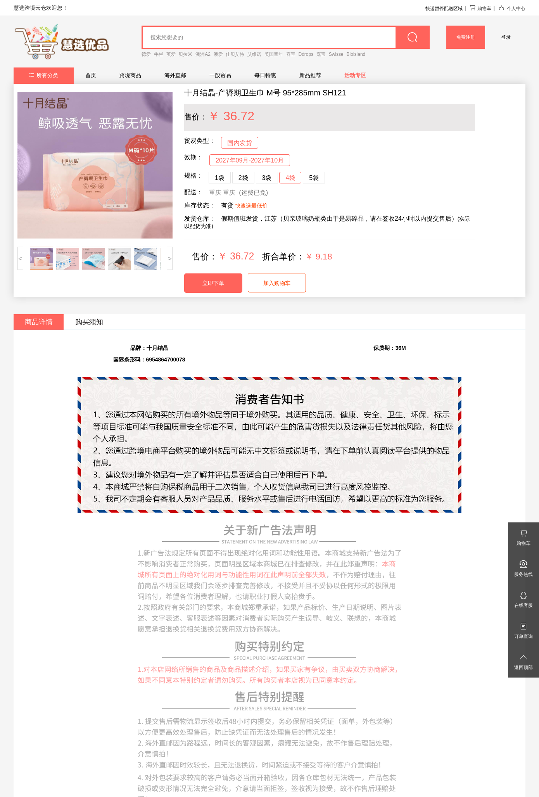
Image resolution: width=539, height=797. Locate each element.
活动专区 (355, 75)
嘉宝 (321, 54)
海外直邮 (175, 75)
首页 (90, 75)
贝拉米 (185, 54)
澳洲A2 (203, 54)
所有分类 (43, 75)
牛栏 (158, 54)
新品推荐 (310, 75)
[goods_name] (286, 37)
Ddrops (306, 54)
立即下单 (213, 283)
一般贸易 (220, 75)
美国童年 (273, 54)
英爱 (171, 54)
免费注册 (465, 37)
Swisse (336, 54)
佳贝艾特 (235, 54)
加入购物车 (276, 283)
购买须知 (89, 322)
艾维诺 (254, 54)
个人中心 (511, 8)
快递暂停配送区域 (444, 8)
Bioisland (356, 54)
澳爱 (218, 54)
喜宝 (290, 54)
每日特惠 (265, 75)
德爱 (146, 54)
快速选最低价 (251, 205)
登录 (506, 37)
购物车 (480, 8)
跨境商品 (130, 75)
